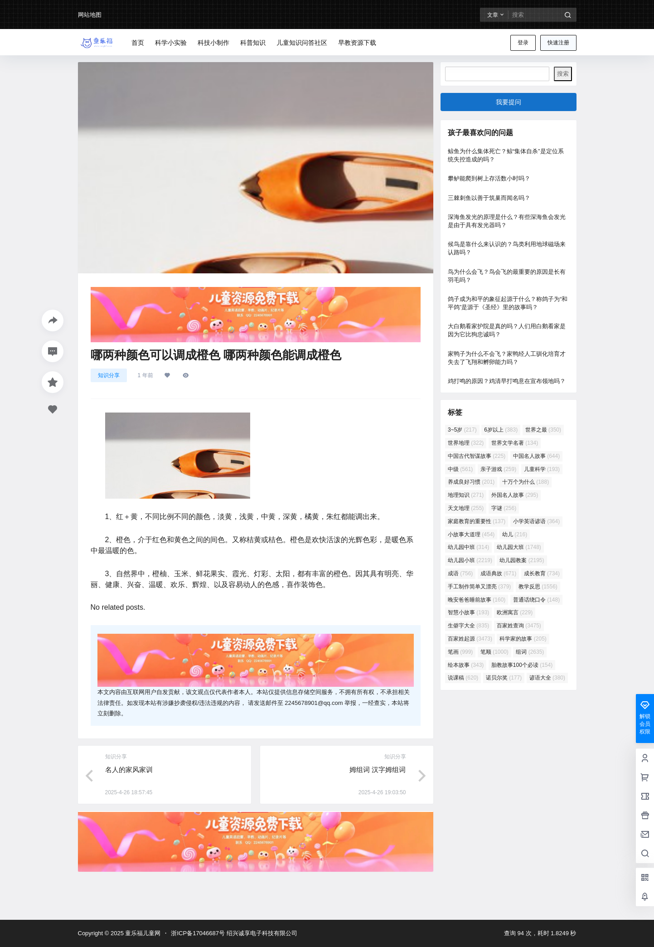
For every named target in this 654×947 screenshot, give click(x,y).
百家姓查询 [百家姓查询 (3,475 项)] (518, 625)
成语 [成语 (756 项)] (460, 573)
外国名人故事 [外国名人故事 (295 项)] (514, 495)
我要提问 (508, 102)
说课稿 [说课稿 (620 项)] (463, 678)
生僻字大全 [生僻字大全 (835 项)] (468, 625)
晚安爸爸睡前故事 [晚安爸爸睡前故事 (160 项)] (476, 600)
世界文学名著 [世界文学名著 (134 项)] (514, 443)
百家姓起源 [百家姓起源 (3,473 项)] (470, 639)
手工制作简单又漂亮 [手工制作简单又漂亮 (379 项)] (479, 586)
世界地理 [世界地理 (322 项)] (466, 443)
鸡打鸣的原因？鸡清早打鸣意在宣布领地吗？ (507, 381)
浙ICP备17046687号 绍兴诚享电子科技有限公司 (234, 933)
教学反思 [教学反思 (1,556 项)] (537, 586)
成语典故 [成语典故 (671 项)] (498, 573)
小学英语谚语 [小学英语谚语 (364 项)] (536, 521)
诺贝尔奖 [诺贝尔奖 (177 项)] (503, 678)
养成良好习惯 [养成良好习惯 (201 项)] (471, 482)
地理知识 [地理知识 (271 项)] (466, 495)
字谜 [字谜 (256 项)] (503, 508)
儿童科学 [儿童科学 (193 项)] (541, 469)
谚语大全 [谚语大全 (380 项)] (547, 678)
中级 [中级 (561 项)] (460, 469)
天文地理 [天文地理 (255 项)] (466, 508)
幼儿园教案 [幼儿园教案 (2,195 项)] (521, 560)
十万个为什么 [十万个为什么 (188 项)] (525, 482)
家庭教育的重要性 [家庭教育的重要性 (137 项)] (476, 521)
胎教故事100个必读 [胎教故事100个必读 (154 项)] (521, 665)
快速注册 (558, 42)
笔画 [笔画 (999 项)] (460, 652)
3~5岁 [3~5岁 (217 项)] (462, 430)
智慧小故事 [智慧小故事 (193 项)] (468, 612)
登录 (523, 42)
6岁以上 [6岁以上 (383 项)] (501, 430)
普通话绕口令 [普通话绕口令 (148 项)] (536, 600)
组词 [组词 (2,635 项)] (530, 652)
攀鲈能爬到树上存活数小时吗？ (489, 178)
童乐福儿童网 (142, 933)
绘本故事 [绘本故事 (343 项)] (466, 665)
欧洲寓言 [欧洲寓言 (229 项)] (514, 612)
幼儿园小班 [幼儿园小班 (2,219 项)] (470, 560)
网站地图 (90, 14)
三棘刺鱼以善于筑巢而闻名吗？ (489, 197)
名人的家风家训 (129, 769)
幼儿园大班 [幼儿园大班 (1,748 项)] (518, 547)
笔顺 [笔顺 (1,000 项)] (494, 652)
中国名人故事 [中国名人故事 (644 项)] (536, 456)
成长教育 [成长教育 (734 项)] (541, 573)
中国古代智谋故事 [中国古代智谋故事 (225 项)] (476, 456)
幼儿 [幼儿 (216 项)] (514, 534)
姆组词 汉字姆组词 (377, 769)
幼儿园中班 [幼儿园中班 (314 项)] (468, 547)
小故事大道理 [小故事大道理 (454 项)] (471, 534)
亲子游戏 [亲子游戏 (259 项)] (498, 469)
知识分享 (109, 375)
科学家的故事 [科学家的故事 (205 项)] (522, 639)
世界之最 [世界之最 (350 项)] (543, 430)
